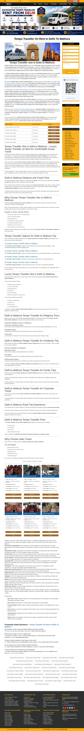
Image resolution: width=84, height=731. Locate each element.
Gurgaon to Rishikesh (69, 153)
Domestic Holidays (63, 3)
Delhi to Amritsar (68, 123)
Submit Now (71, 72)
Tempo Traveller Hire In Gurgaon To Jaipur (33, 670)
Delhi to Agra (67, 109)
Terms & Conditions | (15, 729)
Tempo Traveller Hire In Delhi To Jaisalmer (66, 657)
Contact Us (75, 3)
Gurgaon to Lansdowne (69, 155)
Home (35, 3)
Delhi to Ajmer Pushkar (69, 138)
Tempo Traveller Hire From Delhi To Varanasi (69, 670)
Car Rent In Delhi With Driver (49, 697)
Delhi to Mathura (68, 111)
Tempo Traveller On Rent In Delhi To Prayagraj (17, 680)
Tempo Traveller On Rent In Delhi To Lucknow (69, 677)
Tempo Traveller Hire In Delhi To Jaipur (17, 657)
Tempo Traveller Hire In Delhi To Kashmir (14, 677)
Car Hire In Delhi (8, 698)
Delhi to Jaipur (68, 108)
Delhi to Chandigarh (69, 118)
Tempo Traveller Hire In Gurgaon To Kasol (49, 667)
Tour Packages (54, 3)
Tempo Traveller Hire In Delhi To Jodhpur (49, 657)
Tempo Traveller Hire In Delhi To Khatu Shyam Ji (62, 664)
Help (28, 729)
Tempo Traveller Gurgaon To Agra (69, 680)
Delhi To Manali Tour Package (30, 706)
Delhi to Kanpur (68, 121)
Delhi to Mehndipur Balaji (70, 145)
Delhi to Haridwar (68, 114)
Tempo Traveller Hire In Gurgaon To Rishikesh (67, 667)
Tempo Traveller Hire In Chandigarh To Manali (51, 670)
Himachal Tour (27, 697)
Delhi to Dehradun (68, 116)
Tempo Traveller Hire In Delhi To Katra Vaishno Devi (34, 674)
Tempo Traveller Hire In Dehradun (12, 705)
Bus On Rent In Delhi (9, 699)
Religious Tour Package (29, 698)
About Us (40, 3)
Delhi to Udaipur (68, 133)
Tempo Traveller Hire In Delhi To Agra (15, 667)
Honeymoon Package (28, 699)
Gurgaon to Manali (68, 150)
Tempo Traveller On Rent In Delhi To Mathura (50, 677)
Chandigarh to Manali (69, 158)
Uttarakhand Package (28, 705)
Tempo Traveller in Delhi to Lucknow (32, 461)
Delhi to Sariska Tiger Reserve (71, 143)
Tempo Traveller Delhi (47, 698)
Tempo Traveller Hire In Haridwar (11, 704)
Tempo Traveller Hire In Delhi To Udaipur (33, 657)
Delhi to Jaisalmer (68, 136)
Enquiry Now (54, 130)
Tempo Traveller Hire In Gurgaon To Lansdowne (15, 670)
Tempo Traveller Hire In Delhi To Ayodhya (69, 674)
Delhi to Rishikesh (68, 113)
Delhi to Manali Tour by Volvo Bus (69, 714)
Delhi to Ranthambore (69, 141)
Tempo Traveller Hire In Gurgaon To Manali (31, 667)
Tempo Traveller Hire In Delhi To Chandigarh (15, 674)
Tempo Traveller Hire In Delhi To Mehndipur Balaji (43, 664)
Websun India (64, 729)
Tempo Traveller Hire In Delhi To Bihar (42, 684)
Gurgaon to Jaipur (68, 156)
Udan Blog (47, 729)
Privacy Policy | (23, 729)
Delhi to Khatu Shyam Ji (70, 146)
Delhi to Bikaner (68, 140)
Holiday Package (27, 701)
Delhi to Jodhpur (68, 135)
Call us (13, 497)
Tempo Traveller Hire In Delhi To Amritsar (53, 674)
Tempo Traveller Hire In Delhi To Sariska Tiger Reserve (22, 664)
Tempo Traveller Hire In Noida (11, 702)
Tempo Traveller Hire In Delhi (11, 697)
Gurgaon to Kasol (68, 151)
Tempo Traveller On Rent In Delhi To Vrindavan (32, 677)
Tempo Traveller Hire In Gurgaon (11, 701)
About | (8, 729)
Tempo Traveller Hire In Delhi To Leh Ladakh (35, 680)
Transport (46, 3)
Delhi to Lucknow (68, 119)
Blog (70, 3)
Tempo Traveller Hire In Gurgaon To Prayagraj (53, 680)
